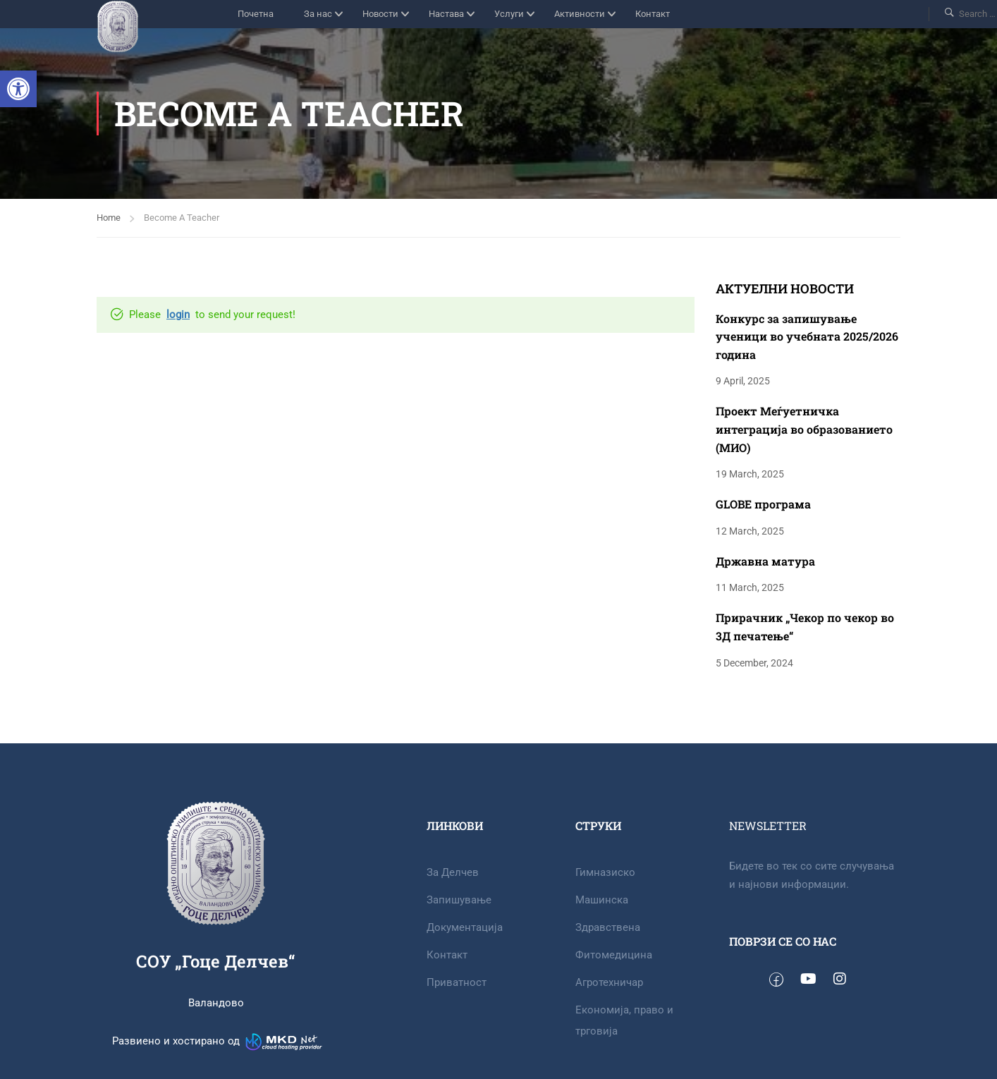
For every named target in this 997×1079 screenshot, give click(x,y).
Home (109, 217)
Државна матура (765, 561)
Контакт (652, 13)
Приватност (457, 982)
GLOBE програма (763, 503)
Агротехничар (609, 982)
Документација (465, 927)
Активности (579, 13)
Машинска (601, 900)
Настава (446, 13)
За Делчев (453, 872)
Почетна (256, 13)
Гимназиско (605, 872)
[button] (18, 89)
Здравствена (607, 927)
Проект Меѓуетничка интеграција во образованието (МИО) (804, 428)
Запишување (459, 900)
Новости (380, 13)
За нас (318, 13)
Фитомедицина (613, 955)
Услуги (509, 13)
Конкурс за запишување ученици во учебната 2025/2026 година (807, 336)
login (178, 314)
